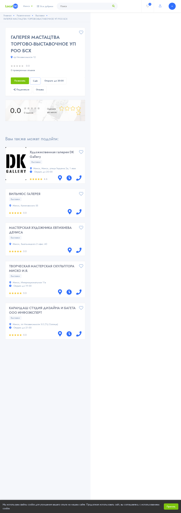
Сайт (35, 81)
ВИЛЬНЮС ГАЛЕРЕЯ (24, 194)
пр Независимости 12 (23, 57)
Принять (171, 506)
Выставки (35, 162)
